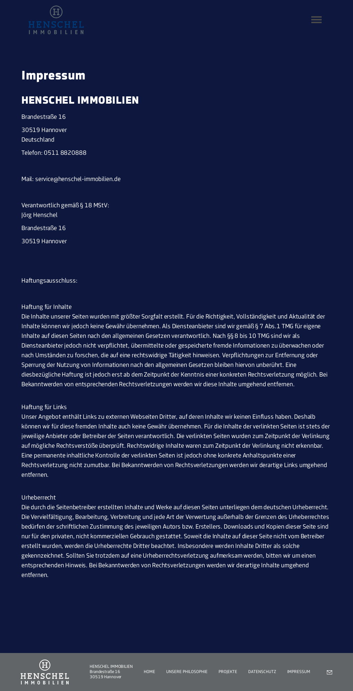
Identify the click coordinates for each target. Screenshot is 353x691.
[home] (56, 20)
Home (149, 671)
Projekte (228, 671)
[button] (316, 20)
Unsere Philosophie (187, 671)
